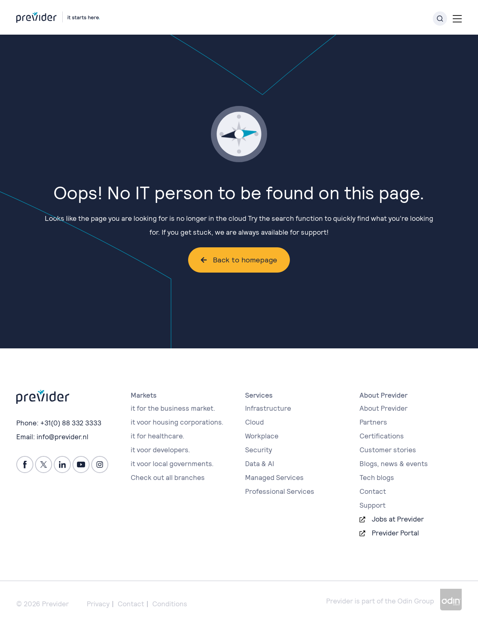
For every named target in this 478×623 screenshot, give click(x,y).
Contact (373, 491)
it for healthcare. (157, 435)
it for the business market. (173, 408)
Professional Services (279, 491)
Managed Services (274, 477)
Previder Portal (395, 532)
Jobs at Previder (398, 519)
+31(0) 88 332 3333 (70, 422)
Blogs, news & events (394, 463)
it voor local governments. (172, 463)
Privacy (98, 603)
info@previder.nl (62, 436)
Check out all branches (168, 477)
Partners (373, 422)
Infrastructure (268, 408)
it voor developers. (160, 449)
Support (373, 505)
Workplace (261, 435)
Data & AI (259, 463)
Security (258, 449)
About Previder (384, 408)
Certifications (382, 435)
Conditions (169, 603)
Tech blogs (377, 477)
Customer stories (388, 449)
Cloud (254, 422)
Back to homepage (245, 259)
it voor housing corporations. (177, 422)
